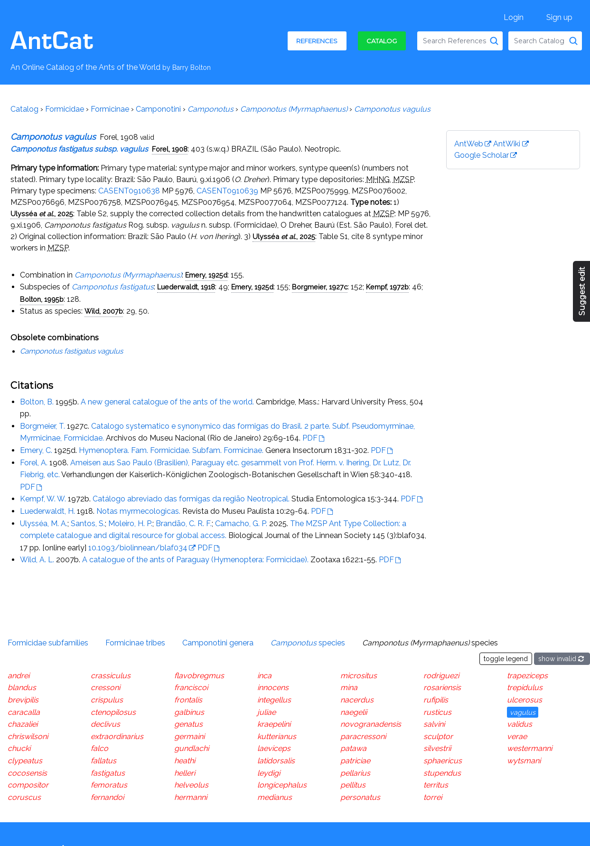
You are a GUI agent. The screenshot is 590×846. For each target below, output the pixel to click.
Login (514, 17)
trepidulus (525, 687)
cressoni (105, 687)
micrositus (358, 675)
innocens (273, 687)
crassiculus (111, 675)
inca (264, 675)
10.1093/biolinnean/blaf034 (137, 547)
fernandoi (107, 797)
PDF (310, 437)
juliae (266, 712)
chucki (19, 748)
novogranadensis (370, 724)
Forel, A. (33, 462)
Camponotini (158, 109)
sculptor (438, 736)
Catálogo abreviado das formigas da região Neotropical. (191, 498)
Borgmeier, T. (42, 426)
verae (517, 736)
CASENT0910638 (129, 190)
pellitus (352, 784)
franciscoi (191, 687)
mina (348, 687)
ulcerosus (524, 699)
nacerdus (357, 699)
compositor (28, 784)
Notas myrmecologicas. (138, 511)
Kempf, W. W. (43, 498)
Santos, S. (88, 523)
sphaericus (442, 760)
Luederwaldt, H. (47, 511)
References (316, 41)
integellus (274, 699)
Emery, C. (36, 450)
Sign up (559, 17)
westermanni (529, 748)
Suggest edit (582, 291)
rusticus (437, 712)
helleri (184, 773)
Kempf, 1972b (387, 287)
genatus (188, 724)
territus (435, 784)
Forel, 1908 (169, 149)
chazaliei (22, 724)
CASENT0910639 (227, 190)
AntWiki (506, 143)
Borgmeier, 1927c (319, 287)
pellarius (355, 773)
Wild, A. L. (37, 559)
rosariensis (442, 687)
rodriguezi (441, 675)
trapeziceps (527, 675)
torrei (432, 797)
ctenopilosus (113, 712)
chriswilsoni (28, 736)
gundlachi (191, 748)
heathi (184, 760)
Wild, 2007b (103, 311)
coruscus (24, 797)
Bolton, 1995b (42, 299)
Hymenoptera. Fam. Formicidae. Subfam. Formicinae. (171, 450)
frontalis (188, 699)
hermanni (190, 797)
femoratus (109, 784)
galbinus (189, 712)
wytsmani (524, 760)
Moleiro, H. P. (130, 523)
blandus (22, 687)
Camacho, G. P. (241, 523)
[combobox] (460, 40)
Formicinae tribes (135, 642)
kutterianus (276, 736)
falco (99, 748)
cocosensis (27, 773)
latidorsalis (276, 760)
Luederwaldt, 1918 (186, 287)
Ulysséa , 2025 (41, 214)
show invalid (562, 659)
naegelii (353, 712)
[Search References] (494, 40)
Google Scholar (481, 155)
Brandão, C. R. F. (184, 523)
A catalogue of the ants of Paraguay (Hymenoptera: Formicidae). (195, 559)
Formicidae (64, 109)
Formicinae (110, 109)
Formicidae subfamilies (48, 642)
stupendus (442, 773)
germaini (189, 736)
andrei (18, 675)
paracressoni (363, 736)
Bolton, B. (37, 401)
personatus (360, 797)
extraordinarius (117, 736)
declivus (105, 724)
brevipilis (23, 699)
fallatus (103, 760)
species (308, 642)
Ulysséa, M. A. (43, 523)
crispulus (107, 699)
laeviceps (273, 748)
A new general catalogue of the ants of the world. (167, 401)
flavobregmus (199, 675)
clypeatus (25, 760)
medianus (274, 797)
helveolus (191, 784)
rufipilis (435, 699)
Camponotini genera (217, 642)
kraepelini (273, 724)
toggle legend (506, 659)
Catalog (381, 41)
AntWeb (468, 143)
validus (519, 724)
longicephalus (282, 784)
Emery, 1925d (206, 275)
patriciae (355, 760)
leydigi (268, 773)
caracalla (24, 712)
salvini (434, 724)
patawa (353, 748)
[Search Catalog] (573, 40)
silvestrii (437, 748)
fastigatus (108, 773)
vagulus (522, 712)
